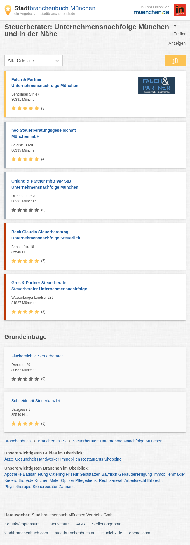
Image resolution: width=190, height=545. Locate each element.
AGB (80, 524)
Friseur (72, 474)
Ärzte (9, 459)
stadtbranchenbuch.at (74, 533)
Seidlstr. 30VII (97, 148)
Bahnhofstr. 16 (97, 250)
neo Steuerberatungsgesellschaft (95, 134)
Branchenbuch (17, 441)
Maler (55, 480)
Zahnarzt (67, 486)
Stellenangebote (106, 524)
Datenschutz (58, 524)
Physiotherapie (18, 486)
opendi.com (139, 533)
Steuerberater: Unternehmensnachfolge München (117, 441)
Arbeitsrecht (135, 480)
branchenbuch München (54, 8)
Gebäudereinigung (135, 474)
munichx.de (111, 533)
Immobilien (70, 459)
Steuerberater (45, 486)
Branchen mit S (52, 441)
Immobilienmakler (169, 474)
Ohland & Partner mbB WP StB (95, 184)
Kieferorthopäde (19, 480)
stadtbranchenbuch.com (26, 533)
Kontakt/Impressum (22, 524)
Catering (57, 474)
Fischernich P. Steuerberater (37, 356)
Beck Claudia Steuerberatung (95, 235)
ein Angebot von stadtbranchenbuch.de (44, 14)
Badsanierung (35, 474)
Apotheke (13, 474)
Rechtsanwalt (111, 480)
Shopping (112, 459)
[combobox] (7, 60)
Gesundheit (25, 459)
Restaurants (92, 459)
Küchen (41, 480)
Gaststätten (90, 474)
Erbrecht (155, 480)
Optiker (67, 480)
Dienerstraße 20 (97, 199)
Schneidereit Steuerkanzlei (35, 400)
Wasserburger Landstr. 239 (97, 301)
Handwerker (48, 459)
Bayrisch (109, 474)
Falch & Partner (70, 83)
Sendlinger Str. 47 (70, 97)
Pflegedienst (86, 480)
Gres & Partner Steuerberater (95, 286)
